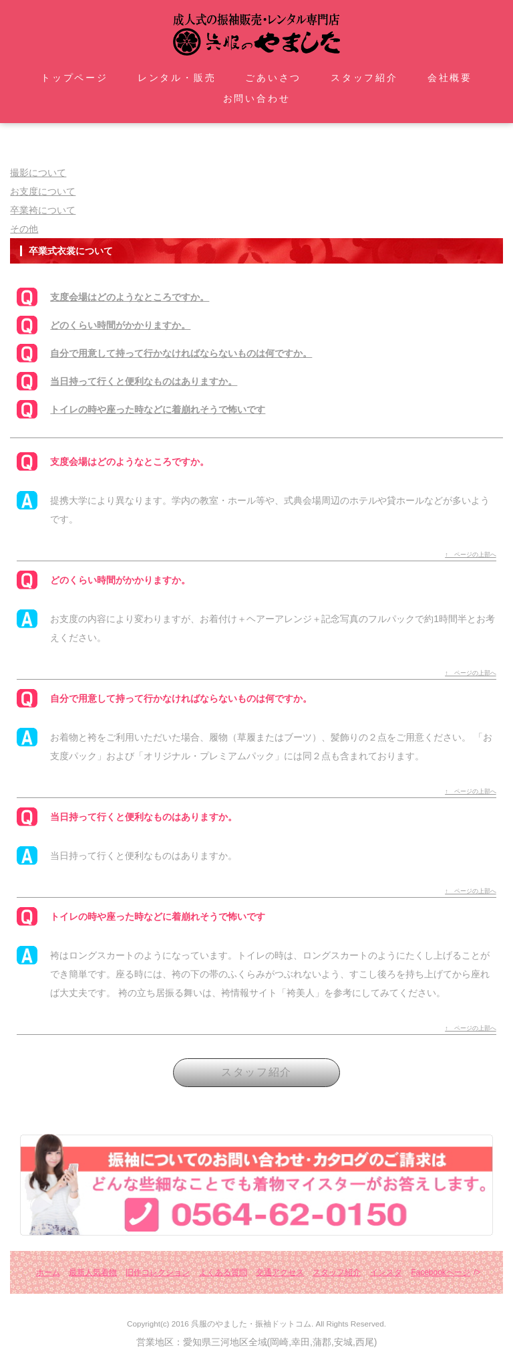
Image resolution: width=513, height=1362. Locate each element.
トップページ (74, 77)
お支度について (42, 191)
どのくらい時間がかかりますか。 (120, 325)
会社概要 (450, 77)
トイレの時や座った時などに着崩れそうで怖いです (157, 409)
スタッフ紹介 (364, 77)
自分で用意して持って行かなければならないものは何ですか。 (181, 353)
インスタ (386, 1272)
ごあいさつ (273, 77)
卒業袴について (42, 210)
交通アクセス (280, 1272)
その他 (24, 228)
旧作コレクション (158, 1272)
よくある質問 (223, 1272)
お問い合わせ (257, 98)
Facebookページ (440, 1272)
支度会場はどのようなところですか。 (129, 297)
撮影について (38, 172)
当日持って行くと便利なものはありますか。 (143, 381)
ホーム (48, 1272)
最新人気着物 (93, 1272)
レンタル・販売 (177, 77)
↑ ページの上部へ (470, 554)
